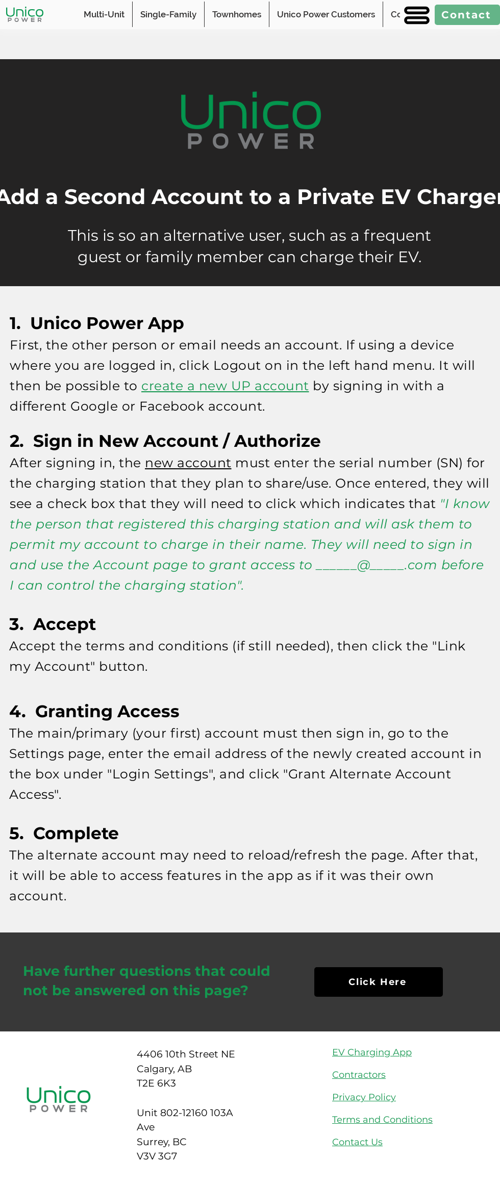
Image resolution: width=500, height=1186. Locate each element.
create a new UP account (225, 385)
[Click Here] (378, 982)
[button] (416, 15)
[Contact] (467, 15)
